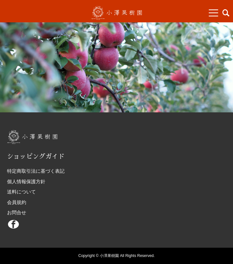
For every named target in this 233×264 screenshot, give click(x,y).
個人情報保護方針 (26, 181)
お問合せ (16, 212)
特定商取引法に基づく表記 (36, 171)
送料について (21, 191)
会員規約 (16, 202)
